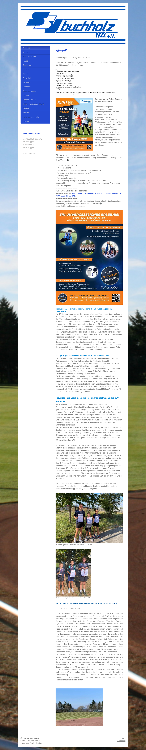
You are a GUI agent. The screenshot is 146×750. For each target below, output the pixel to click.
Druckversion (27, 738)
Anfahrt (32, 743)
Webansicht (121, 741)
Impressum (25, 743)
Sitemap (37, 738)
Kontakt (39, 743)
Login (123, 738)
